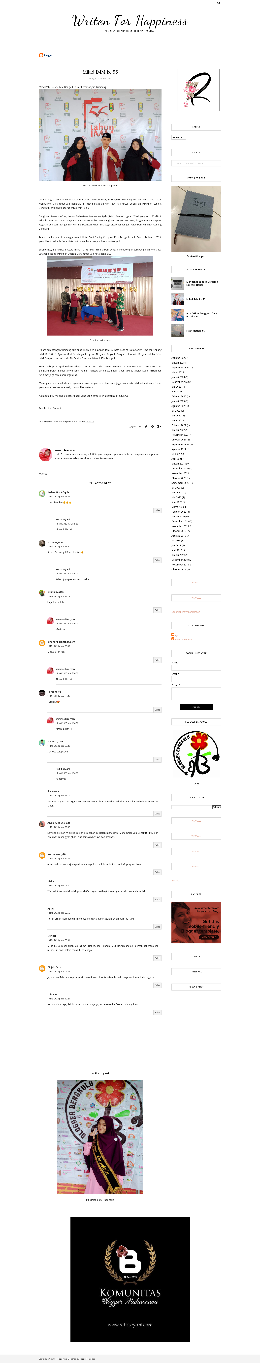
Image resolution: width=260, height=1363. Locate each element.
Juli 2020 (175, 487)
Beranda (176, 880)
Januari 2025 (178, 362)
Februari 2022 (178, 425)
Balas (157, 510)
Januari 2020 (178, 516)
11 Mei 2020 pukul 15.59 (67, 523)
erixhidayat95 (55, 591)
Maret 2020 (177, 506)
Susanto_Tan (55, 741)
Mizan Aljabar (55, 542)
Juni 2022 (176, 415)
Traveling (178, 137)
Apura (51, 908)
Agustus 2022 (178, 405)
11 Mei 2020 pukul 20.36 (58, 827)
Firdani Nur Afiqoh (58, 492)
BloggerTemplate (87, 1359)
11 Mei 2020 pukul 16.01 (67, 773)
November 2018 (180, 564)
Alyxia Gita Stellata (58, 822)
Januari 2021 (178, 463)
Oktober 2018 (178, 569)
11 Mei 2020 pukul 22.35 (58, 858)
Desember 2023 (180, 381)
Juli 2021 (175, 454)
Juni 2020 (176, 492)
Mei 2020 (176, 497)
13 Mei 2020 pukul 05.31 (58, 940)
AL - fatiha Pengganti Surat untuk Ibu (202, 315)
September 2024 (180, 367)
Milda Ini (52, 994)
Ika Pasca (53, 791)
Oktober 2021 (178, 439)
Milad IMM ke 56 (195, 299)
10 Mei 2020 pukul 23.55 (58, 646)
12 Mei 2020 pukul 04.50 (58, 885)
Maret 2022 (177, 420)
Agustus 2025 (178, 357)
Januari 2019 (178, 555)
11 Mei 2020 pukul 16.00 (67, 573)
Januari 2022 (178, 430)
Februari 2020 (178, 511)
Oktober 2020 (178, 478)
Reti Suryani (63, 519)
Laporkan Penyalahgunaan (185, 611)
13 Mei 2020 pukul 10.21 (58, 998)
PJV (176, 635)
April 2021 (176, 458)
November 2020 (180, 473)
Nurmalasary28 (56, 854)
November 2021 (180, 434)
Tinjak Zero (54, 967)
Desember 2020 (180, 468)
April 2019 (176, 550)
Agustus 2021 (178, 449)
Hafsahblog (54, 691)
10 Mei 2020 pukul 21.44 (58, 546)
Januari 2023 (178, 401)
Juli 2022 (175, 410)
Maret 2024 (177, 372)
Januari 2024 (178, 377)
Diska (50, 881)
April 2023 (176, 391)
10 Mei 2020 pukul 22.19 (58, 596)
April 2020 (176, 502)
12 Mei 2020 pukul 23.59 (58, 912)
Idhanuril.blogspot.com (61, 641)
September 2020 (180, 482)
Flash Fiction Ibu (195, 330)
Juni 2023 (176, 386)
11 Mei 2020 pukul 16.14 (58, 795)
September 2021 (180, 444)
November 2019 (180, 526)
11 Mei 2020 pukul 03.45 (58, 696)
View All (196, 582)
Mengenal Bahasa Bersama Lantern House (202, 283)
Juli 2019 (175, 540)
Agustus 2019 (178, 535)
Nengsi (51, 935)
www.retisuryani (65, 619)
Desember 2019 (180, 521)
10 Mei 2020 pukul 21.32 (58, 496)
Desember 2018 (180, 559)
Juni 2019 (176, 545)
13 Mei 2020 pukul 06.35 (58, 971)
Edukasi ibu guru (196, 256)
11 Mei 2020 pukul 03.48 (58, 745)
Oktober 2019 (178, 530)
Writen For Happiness (130, 20)
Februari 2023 (178, 396)
